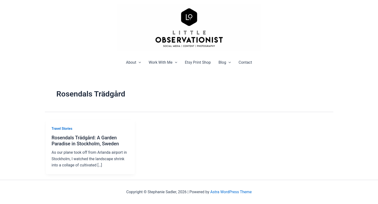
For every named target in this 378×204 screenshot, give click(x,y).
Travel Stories (62, 128)
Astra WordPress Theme (231, 192)
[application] (138, 62)
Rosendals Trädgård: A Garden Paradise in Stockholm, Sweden (85, 141)
